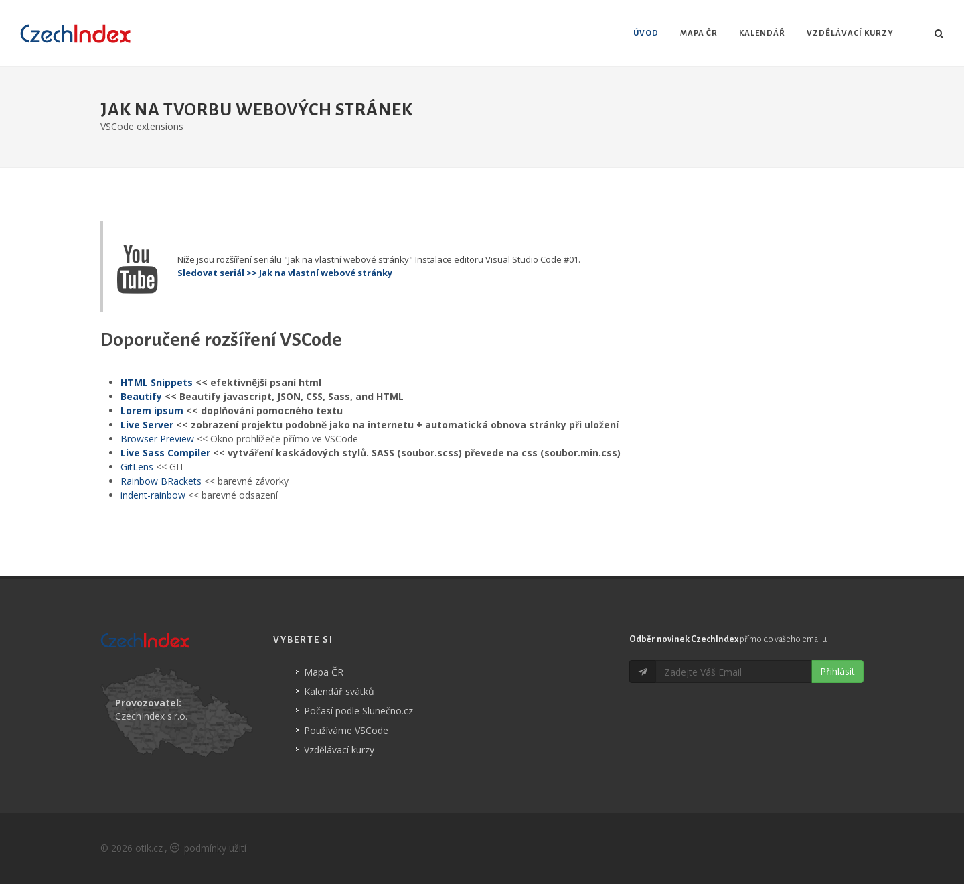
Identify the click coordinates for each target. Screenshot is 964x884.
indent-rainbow (152, 495)
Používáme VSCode (346, 730)
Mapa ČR (323, 672)
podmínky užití (215, 848)
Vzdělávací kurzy (339, 749)
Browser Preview (157, 438)
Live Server (146, 424)
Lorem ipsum (151, 410)
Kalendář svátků (339, 691)
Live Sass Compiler (165, 452)
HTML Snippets (156, 382)
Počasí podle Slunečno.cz (358, 710)
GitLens (136, 466)
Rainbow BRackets (161, 481)
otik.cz (149, 848)
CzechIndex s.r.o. (151, 716)
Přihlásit (837, 671)
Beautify (141, 396)
